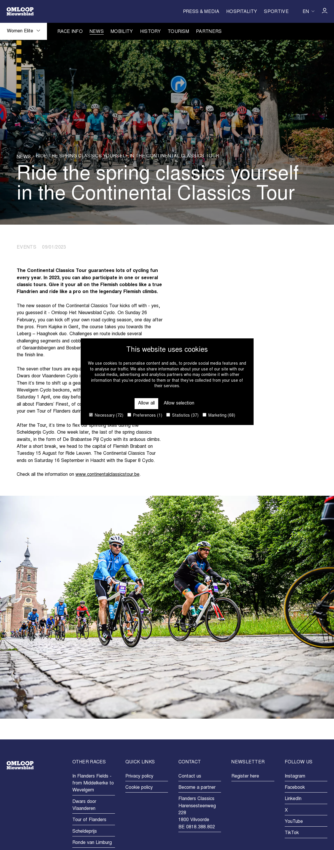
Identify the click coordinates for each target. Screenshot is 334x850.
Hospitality (241, 12)
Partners (209, 32)
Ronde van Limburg (92, 842)
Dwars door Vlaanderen (84, 805)
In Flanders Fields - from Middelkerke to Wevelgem (93, 783)
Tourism (178, 32)
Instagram (295, 776)
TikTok (292, 833)
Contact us (189, 776)
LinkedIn (293, 799)
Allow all (146, 403)
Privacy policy (139, 776)
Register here (245, 776)
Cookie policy (139, 787)
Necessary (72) (106, 415)
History (150, 32)
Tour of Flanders (89, 820)
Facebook (295, 787)
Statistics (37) (182, 415)
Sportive (276, 12)
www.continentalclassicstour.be (107, 474)
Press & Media (201, 12)
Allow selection (179, 403)
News (97, 32)
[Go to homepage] (20, 11)
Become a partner (197, 787)
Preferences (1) (144, 415)
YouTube (294, 821)
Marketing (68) (219, 415)
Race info (70, 32)
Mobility (122, 32)
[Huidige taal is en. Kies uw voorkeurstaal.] (308, 11)
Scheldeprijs (84, 831)
